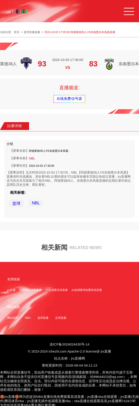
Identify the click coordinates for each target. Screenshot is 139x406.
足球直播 (60, 317)
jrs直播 (11, 290)
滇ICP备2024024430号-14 (69, 344)
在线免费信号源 (69, 99)
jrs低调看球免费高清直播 (87, 290)
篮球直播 (42, 317)
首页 (16, 32)
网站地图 (12, 317)
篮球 (16, 203)
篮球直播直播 (32, 32)
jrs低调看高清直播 (57, 290)
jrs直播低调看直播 (31, 290)
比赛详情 (14, 126)
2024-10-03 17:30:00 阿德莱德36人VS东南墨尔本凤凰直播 (79, 32)
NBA (28, 317)
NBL (32, 158)
